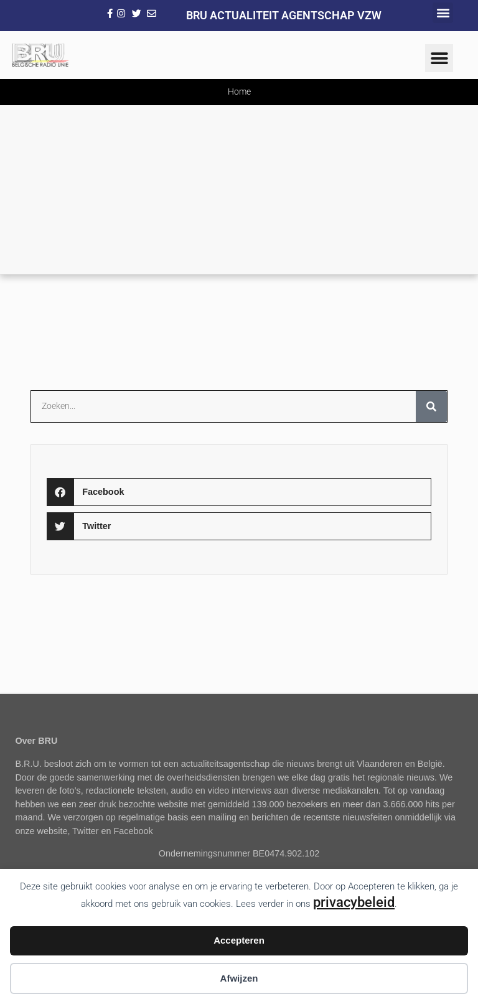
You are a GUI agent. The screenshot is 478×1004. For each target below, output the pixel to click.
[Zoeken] (431, 406)
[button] (443, 12)
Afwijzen (239, 978)
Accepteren (239, 940)
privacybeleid (354, 902)
